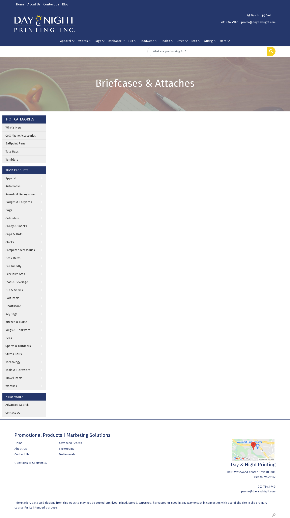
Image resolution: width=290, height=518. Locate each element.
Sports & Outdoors (18, 346)
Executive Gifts (15, 274)
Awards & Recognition (20, 194)
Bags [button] (97, 41)
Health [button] (165, 41)
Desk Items (13, 258)
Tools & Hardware (17, 370)
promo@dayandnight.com (258, 22)
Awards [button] (83, 41)
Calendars (12, 218)
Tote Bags (12, 151)
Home (20, 4)
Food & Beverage (16, 282)
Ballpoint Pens (15, 143)
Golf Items (12, 298)
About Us (33, 4)
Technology (12, 362)
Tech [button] (194, 41)
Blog (65, 4)
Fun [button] (130, 41)
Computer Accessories (20, 250)
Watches (11, 386)
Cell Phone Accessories (20, 135)
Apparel (10, 178)
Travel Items (13, 378)
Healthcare (13, 306)
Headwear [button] (147, 41)
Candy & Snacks (16, 226)
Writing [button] (208, 41)
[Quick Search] (207, 51)
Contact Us (51, 4)
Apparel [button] (65, 41)
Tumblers (11, 159)
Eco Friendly (13, 266)
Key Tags (11, 314)
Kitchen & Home (16, 322)
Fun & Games (14, 290)
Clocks (9, 242)
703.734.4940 (229, 22)
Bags (8, 210)
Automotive (13, 186)
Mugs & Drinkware (17, 330)
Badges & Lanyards (18, 202)
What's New (13, 127)
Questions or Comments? (31, 463)
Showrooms (66, 449)
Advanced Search (17, 405)
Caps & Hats (14, 234)
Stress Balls (13, 354)
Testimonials (67, 454)
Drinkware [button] (115, 41)
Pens (8, 338)
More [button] (223, 41)
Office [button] (180, 41)
